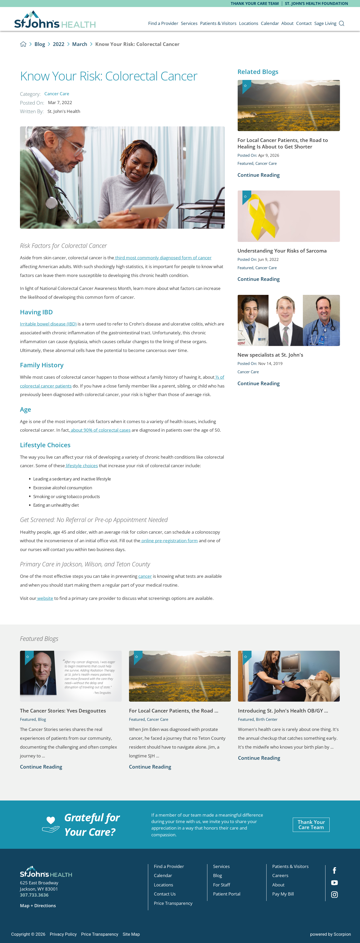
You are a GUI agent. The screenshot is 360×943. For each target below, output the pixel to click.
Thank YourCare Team (311, 825)
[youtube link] (334, 883)
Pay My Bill (283, 894)
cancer (145, 576)
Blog (40, 44)
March (79, 44)
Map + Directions (38, 905)
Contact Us (165, 894)
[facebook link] (334, 871)
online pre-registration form (169, 541)
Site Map (131, 934)
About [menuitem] (287, 23)
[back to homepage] (23, 44)
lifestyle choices (81, 466)
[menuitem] (341, 23)
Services (221, 866)
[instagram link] (334, 895)
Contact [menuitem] (304, 23)
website (44, 598)
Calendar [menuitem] (270, 23)
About (278, 885)
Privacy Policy (63, 934)
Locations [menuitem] (248, 23)
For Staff (221, 885)
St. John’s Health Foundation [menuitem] (316, 3)
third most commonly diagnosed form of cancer (163, 258)
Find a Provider (169, 866)
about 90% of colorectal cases (100, 430)
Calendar (163, 875)
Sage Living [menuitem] (325, 23)
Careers (280, 875)
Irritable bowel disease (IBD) (48, 324)
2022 (58, 44)
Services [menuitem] (189, 23)
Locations (163, 885)
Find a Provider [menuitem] (163, 23)
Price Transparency (173, 903)
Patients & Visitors (290, 866)
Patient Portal (226, 894)
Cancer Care (56, 94)
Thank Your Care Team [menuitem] (255, 3)
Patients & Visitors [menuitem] (218, 23)
